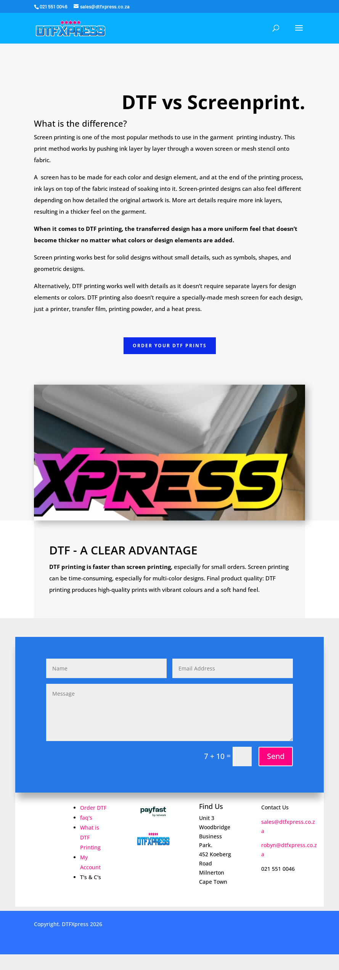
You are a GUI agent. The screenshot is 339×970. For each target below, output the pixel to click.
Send (275, 756)
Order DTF (93, 807)
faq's (86, 817)
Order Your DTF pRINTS (170, 345)
